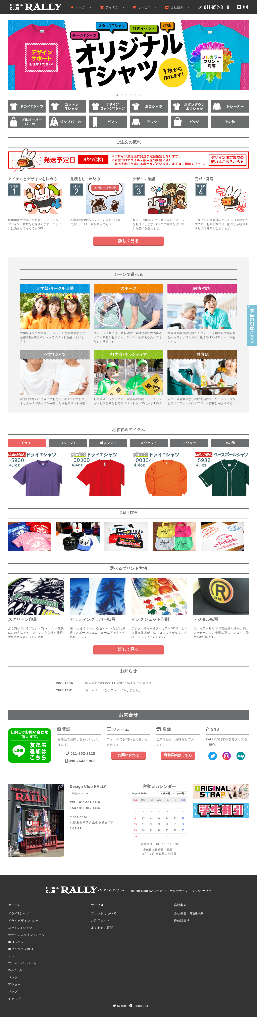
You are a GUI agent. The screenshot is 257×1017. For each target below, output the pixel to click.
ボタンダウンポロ (20, 949)
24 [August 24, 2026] (143, 830)
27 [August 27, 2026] (167, 830)
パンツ (12, 977)
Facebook (138, 1005)
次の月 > (181, 793)
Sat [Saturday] (183, 800)
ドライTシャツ (18, 913)
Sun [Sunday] (136, 800)
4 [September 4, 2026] (175, 836)
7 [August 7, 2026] (175, 812)
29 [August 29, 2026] (183, 830)
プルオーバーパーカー (24, 963)
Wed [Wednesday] (159, 800)
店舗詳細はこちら (178, 755)
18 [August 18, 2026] (151, 824)
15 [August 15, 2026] (183, 818)
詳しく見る (128, 241)
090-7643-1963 (80, 761)
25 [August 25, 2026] (151, 830)
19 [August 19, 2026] (159, 824)
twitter (119, 1005)
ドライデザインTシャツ (25, 920)
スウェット (148, 443)
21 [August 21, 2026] (175, 824)
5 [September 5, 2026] (183, 836)
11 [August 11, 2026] (151, 818)
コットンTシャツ (20, 927)
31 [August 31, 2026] (143, 836)
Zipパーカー (16, 970)
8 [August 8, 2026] (183, 812)
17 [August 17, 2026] (143, 824)
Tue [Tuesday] (151, 800)
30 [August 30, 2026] (135, 836)
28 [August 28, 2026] (175, 830)
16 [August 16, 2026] (135, 824)
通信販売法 (182, 920)
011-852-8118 (80, 753)
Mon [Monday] (143, 800)
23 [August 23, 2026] (135, 830)
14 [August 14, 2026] (175, 818)
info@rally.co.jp (80, 793)
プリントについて (103, 913)
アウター (189, 443)
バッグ (12, 991)
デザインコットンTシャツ (26, 934)
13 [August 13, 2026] (167, 818)
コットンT (67, 443)
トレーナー (16, 956)
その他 (230, 443)
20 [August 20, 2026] (167, 824)
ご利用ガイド (100, 920)
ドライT (27, 443)
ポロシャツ (108, 443)
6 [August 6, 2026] (167, 812)
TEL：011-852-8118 (85, 802)
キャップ (14, 998)
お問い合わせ (128, 755)
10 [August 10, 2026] (143, 818)
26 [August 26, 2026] (159, 830)
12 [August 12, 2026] (159, 818)
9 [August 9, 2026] (135, 818)
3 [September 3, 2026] (167, 836)
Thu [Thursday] (167, 800)
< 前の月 (165, 793)
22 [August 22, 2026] (183, 824)
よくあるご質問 (102, 927)
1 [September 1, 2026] (151, 836)
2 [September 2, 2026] (159, 836)
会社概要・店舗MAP (188, 913)
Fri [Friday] (175, 800)
